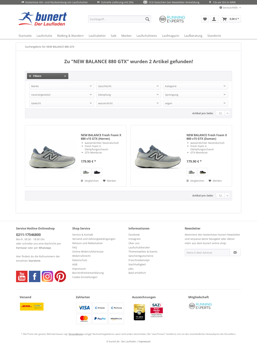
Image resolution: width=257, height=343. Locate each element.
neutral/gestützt (41, 94)
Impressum (79, 268)
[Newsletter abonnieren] (235, 252)
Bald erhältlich (137, 272)
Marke (35, 86)
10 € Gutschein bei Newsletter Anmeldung (171, 2)
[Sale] (113, 35)
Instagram (134, 239)
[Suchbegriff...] (119, 19)
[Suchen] (147, 19)
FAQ (74, 247)
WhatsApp (45, 247)
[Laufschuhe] (44, 35)
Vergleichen (90, 180)
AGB (74, 264)
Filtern (35, 76)
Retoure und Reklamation (87, 243)
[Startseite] (25, 35)
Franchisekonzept (139, 260)
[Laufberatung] (193, 35)
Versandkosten (76, 334)
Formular (21, 247)
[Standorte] (214, 35)
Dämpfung (104, 94)
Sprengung (171, 94)
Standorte (34, 260)
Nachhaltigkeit (137, 264)
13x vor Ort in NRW (222, 2)
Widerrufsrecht (81, 256)
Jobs (130, 268)
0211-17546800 (28, 234)
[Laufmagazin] (171, 35)
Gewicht (36, 103)
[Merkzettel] (205, 19)
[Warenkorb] (231, 19)
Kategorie (171, 86)
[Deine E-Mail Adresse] (207, 252)
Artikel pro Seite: (202, 113)
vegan (168, 103)
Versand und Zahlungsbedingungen (93, 239)
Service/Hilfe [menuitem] (229, 7)
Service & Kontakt (82, 234)
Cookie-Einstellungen (84, 277)
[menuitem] (119, 19)
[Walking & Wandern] (70, 35)
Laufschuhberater (139, 247)
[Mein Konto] (214, 19)
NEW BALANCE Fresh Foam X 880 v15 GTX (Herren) (101, 136)
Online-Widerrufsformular (88, 251)
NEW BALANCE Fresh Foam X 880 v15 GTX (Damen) (207, 136)
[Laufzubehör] (97, 35)
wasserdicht (105, 103)
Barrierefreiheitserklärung (88, 272)
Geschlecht (104, 86)
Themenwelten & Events (142, 251)
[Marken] (126, 35)
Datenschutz (79, 260)
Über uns (134, 243)
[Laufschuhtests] (147, 35)
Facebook (134, 234)
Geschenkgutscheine (140, 256)
